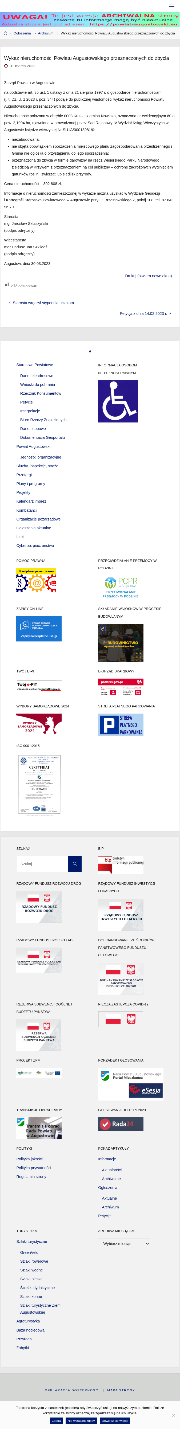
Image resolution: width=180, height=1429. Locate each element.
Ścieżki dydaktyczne (37, 1288)
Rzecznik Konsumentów (40, 393)
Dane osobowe (33, 428)
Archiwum (45, 33)
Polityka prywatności (33, 1168)
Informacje (107, 1159)
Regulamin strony (31, 1176)
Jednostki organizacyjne (40, 457)
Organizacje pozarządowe (38, 519)
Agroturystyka (28, 1321)
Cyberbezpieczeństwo (35, 545)
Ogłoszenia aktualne (33, 528)
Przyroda (24, 1339)
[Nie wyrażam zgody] (173, 1415)
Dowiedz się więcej (115, 1420)
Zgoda (56, 1420)
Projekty (23, 492)
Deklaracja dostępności (72, 1390)
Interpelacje (30, 411)
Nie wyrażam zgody (81, 1420)
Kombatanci (26, 510)
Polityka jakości (29, 1159)
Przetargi (24, 475)
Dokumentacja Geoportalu (42, 437)
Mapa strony (121, 1390)
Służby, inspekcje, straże (37, 466)
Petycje (26, 402)
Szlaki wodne (31, 1270)
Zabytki (22, 1348)
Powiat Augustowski (33, 446)
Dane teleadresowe (36, 376)
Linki (20, 537)
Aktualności (112, 1170)
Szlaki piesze (31, 1279)
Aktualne (109, 1198)
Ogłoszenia (22, 33)
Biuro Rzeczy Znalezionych (43, 420)
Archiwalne (111, 1179)
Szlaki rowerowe (34, 1261)
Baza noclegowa (30, 1330)
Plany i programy (30, 483)
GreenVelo (29, 1252)
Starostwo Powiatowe (34, 365)
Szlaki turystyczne (31, 1241)
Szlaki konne (31, 1296)
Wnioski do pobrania (37, 384)
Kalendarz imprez (31, 501)
